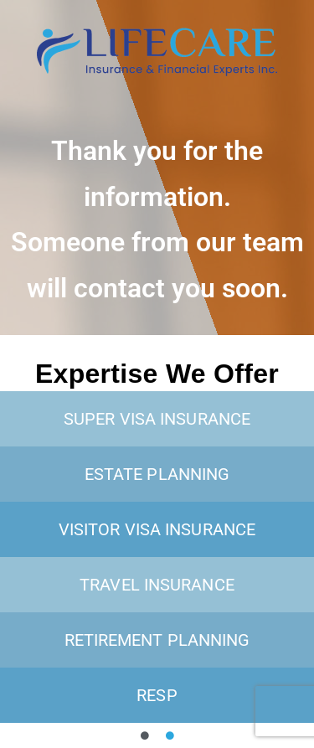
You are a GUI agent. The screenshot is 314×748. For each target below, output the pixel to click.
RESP (156, 695)
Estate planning (157, 474)
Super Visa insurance (157, 419)
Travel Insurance (157, 585)
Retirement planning (157, 640)
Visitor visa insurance (157, 529)
